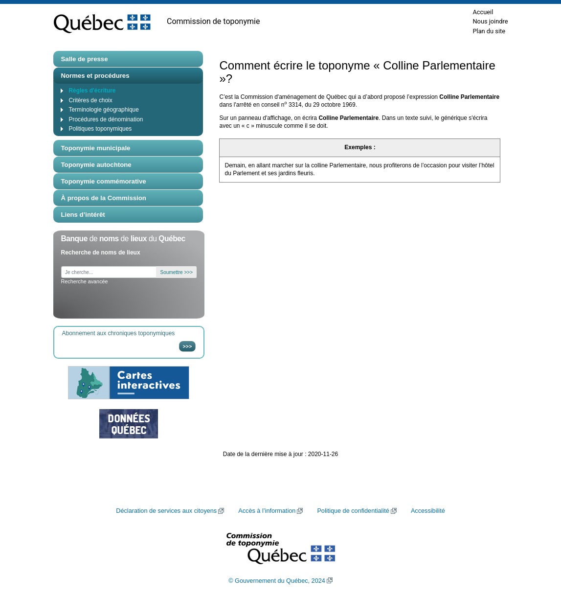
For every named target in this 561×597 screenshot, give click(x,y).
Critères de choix (90, 100)
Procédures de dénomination (106, 119)
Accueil (482, 12)
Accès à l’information (266, 510)
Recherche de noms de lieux (100, 252)
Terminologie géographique (104, 109)
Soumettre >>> (176, 272)
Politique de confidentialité (353, 510)
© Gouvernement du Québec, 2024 (276, 580)
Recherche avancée (84, 281)
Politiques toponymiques (100, 128)
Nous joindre (490, 21)
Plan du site (488, 31)
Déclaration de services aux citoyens (166, 510)
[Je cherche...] (109, 272)
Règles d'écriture (92, 90)
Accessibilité (428, 510)
